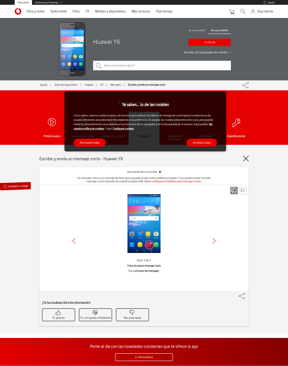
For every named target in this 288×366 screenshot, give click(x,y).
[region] (145, 122)
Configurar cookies (123, 128)
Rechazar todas (90, 142)
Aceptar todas (202, 142)
